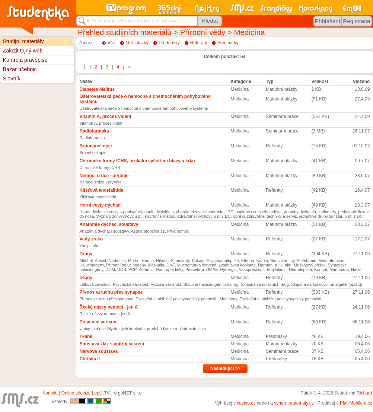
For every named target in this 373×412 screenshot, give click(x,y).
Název (85, 81)
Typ (269, 81)
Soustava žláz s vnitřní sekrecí (111, 343)
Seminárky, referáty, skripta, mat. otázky (134, 20)
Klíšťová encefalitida (101, 190)
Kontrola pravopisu (25, 60)
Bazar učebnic (19, 69)
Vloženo (361, 81)
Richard (364, 393)
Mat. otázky (136, 42)
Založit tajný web (22, 51)
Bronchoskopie (95, 145)
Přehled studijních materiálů (125, 32)
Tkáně (85, 336)
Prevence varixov (97, 322)
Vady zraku (91, 239)
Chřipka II (89, 358)
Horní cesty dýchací (100, 205)
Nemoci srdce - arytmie (103, 175)
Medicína (249, 32)
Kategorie (240, 81)
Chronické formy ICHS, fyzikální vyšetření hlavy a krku (137, 160)
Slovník (11, 79)
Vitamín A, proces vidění (105, 116)
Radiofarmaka (94, 131)
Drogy (85, 253)
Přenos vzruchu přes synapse (111, 292)
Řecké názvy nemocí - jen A (108, 307)
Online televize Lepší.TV (85, 393)
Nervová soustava (98, 351)
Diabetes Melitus (97, 89)
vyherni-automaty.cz (293, 403)
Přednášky (169, 42)
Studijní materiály (23, 41)
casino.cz (246, 403)
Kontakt (50, 393)
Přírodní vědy (202, 32)
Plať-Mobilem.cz (356, 403)
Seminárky (228, 42)
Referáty (198, 42)
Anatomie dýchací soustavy (108, 224)
